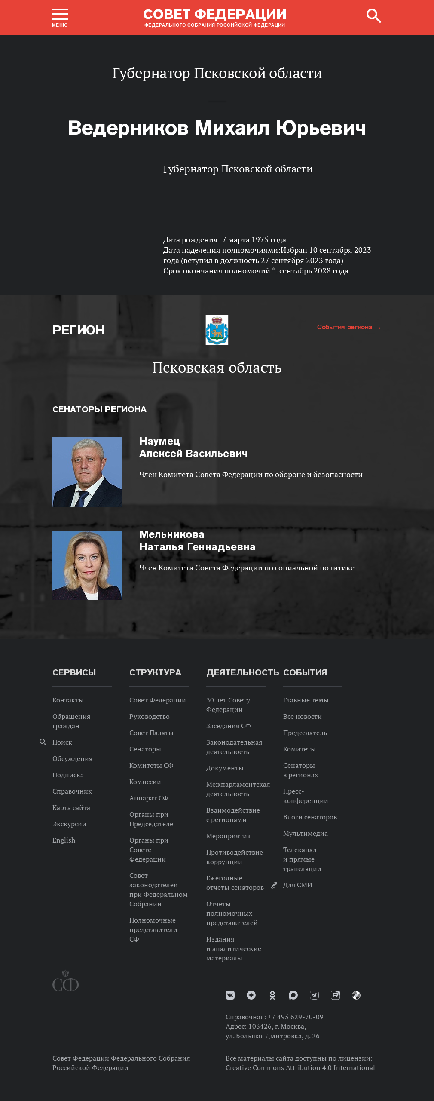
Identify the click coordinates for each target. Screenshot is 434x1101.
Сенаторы (145, 749)
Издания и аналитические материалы (233, 948)
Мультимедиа (305, 833)
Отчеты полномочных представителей (232, 913)
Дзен (251, 995)
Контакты (68, 700)
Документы (225, 768)
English (63, 840)
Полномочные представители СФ (153, 929)
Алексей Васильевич (193, 447)
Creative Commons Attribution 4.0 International (300, 1067)
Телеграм (314, 995)
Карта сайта (71, 807)
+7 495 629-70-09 (296, 1016)
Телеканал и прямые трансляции (302, 859)
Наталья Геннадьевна (197, 540)
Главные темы (306, 700)
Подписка (68, 774)
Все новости (302, 716)
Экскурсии (69, 823)
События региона (345, 327)
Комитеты (299, 749)
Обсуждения (72, 758)
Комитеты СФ (151, 765)
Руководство (149, 716)
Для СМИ (297, 884)
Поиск (62, 742)
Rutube (335, 995)
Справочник (72, 791)
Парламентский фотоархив (356, 995)
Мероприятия (228, 835)
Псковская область (217, 367)
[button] (60, 17)
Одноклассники (272, 995)
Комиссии (145, 781)
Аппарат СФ (148, 798)
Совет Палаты (151, 732)
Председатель (305, 732)
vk (230, 995)
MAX (293, 995)
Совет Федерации (157, 700)
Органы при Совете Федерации (148, 849)
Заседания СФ (228, 725)
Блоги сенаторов (310, 817)
